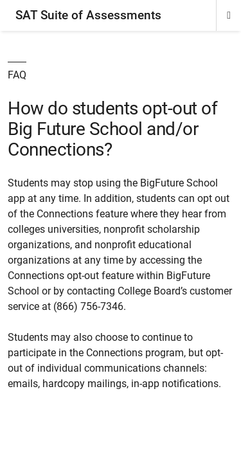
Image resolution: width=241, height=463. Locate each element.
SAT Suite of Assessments (88, 15)
